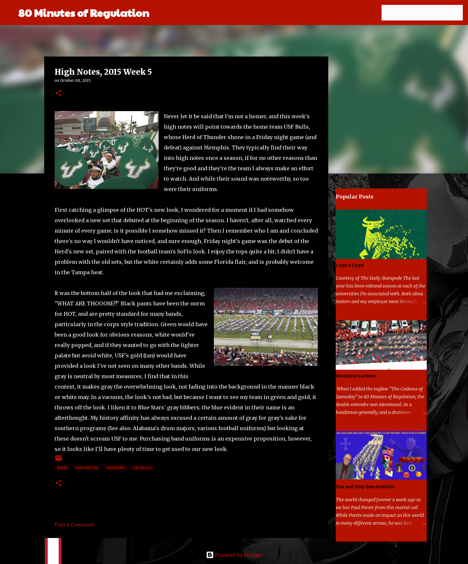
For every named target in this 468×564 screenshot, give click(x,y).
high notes (86, 468)
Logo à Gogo (350, 265)
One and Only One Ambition (365, 486)
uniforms (115, 468)
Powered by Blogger (234, 555)
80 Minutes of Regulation (83, 12)
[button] (58, 93)
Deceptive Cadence (356, 375)
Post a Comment (74, 525)
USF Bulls (142, 468)
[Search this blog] (429, 12)
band (62, 468)
